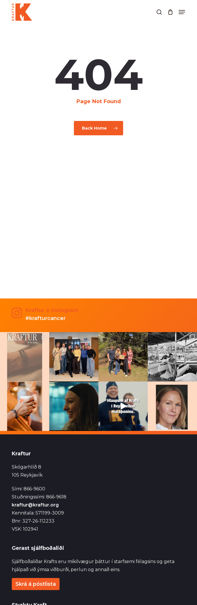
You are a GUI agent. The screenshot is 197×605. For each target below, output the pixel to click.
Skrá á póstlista (35, 584)
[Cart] (170, 12)
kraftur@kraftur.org (35, 505)
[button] (182, 12)
